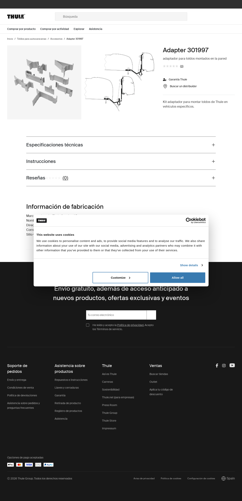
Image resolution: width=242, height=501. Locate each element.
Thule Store (109, 420)
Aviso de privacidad (144, 478)
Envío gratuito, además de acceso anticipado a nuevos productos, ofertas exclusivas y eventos (121, 293)
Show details (189, 265)
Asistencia (61, 418)
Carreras (107, 382)
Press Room (109, 405)
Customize (120, 277)
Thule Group (109, 413)
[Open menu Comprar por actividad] (57, 29)
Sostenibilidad (110, 389)
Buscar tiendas (158, 374)
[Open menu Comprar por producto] (23, 29)
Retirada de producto (68, 403)
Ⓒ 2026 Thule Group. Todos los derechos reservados (39, 478)
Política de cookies (171, 478)
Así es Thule (109, 374)
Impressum (109, 428)
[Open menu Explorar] (81, 29)
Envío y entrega (16, 380)
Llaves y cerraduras (67, 387)
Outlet (153, 382)
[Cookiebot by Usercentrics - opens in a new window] (189, 221)
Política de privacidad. (130, 325)
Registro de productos (68, 411)
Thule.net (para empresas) (118, 397)
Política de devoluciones (22, 395)
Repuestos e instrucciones (71, 380)
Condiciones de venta (20, 387)
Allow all (178, 277)
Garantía (60, 395)
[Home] (31, 16)
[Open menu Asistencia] (98, 29)
